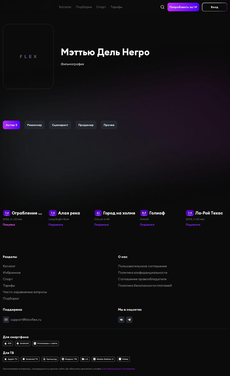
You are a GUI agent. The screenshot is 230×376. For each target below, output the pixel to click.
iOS (7, 343)
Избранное (12, 272)
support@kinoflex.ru (26, 319)
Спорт (101, 7)
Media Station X (103, 359)
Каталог (65, 7)
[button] (11, 125)
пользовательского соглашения (118, 368)
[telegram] (129, 319)
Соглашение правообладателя (142, 279)
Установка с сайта (45, 343)
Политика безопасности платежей (145, 285)
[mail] (6, 319)
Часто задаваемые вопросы (25, 292)
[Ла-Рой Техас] (206, 186)
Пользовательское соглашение (142, 266)
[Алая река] (69, 186)
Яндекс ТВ (69, 359)
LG (85, 359)
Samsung (50, 359)
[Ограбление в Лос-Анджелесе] (23, 186)
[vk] (121, 319)
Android (23, 343)
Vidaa (123, 359)
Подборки (84, 7)
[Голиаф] (160, 186)
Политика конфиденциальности (142, 272)
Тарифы (116, 7)
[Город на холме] (115, 186)
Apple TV (10, 359)
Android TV (30, 359)
